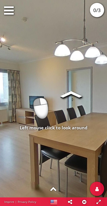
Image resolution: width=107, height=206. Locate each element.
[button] (70, 201)
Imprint (9, 202)
